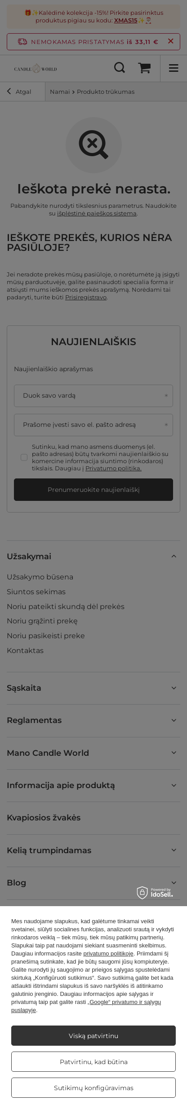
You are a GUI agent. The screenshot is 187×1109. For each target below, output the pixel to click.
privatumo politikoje (108, 953)
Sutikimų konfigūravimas (94, 1088)
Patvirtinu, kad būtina (94, 1062)
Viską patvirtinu (93, 1036)
